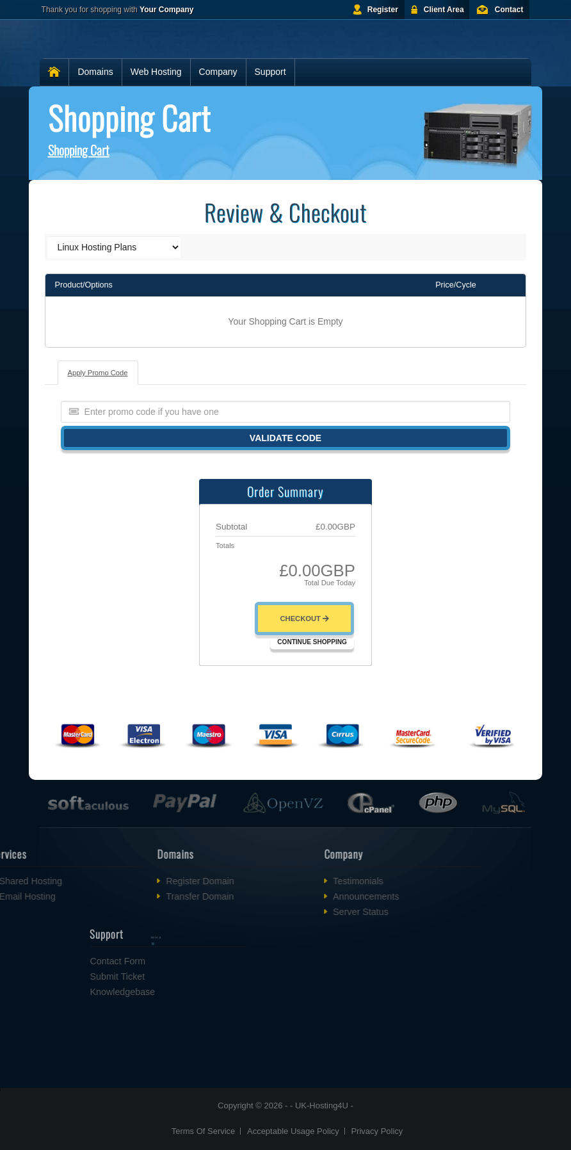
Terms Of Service (204, 1131)
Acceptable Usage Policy (293, 1131)
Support (270, 72)
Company (218, 72)
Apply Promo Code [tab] (98, 373)
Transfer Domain (168, 896)
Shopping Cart (78, 149)
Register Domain (168, 881)
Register (382, 9)
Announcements (334, 896)
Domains (95, 72)
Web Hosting (156, 72)
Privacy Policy (377, 1131)
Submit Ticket (149, 976)
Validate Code (285, 438)
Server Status (329, 912)
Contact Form (149, 961)
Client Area (444, 9)
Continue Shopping (312, 641)
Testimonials (326, 881)
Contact (509, 9)
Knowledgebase (154, 992)
